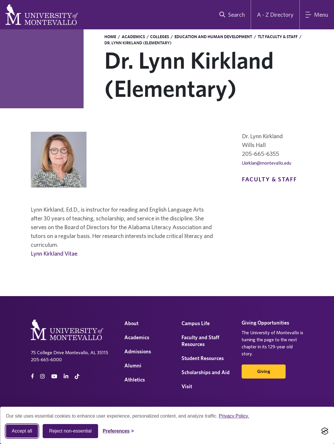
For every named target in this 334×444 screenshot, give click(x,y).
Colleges (159, 36)
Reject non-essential (70, 430)
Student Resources (203, 358)
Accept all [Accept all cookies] (22, 430)
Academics (133, 36)
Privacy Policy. (234, 415)
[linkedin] (66, 376)
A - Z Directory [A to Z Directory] (275, 14)
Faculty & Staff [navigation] (269, 179)
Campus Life (196, 323)
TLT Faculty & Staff (278, 36)
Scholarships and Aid (206, 372)
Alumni (132, 365)
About (131, 323)
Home (110, 36)
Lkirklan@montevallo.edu (266, 163)
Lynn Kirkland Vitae (54, 253)
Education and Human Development (213, 36)
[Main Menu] (317, 14)
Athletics (134, 380)
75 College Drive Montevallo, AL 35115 (69, 352)
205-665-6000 (46, 359)
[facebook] (32, 376)
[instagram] (42, 376)
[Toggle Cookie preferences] (118, 431)
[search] (231, 14)
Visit (187, 386)
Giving (263, 371)
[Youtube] (54, 376)
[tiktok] (77, 376)
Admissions (137, 351)
